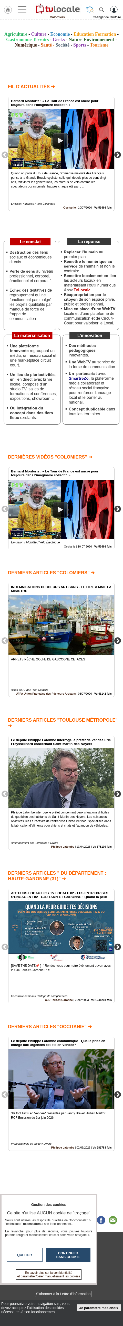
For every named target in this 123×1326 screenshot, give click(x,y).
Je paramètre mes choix (98, 1308)
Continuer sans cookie (68, 1255)
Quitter (24, 1255)
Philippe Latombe (62, 846)
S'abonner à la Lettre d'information (63, 1294)
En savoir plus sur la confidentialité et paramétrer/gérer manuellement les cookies (48, 1274)
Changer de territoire (107, 17)
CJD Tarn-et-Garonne (59, 999)
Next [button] (117, 154)
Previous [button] (5, 154)
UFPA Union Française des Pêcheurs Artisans (46, 693)
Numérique (26, 45)
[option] (61, 154)
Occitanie (69, 207)
